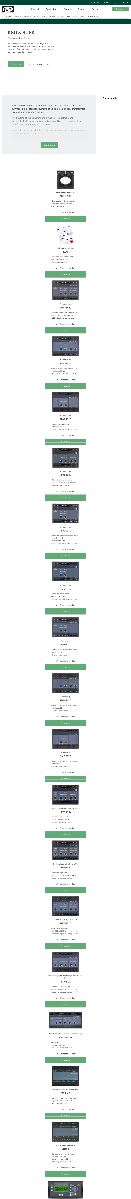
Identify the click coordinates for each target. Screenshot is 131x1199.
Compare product (39, 64)
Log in (115, 2)
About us (95, 2)
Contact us (120, 9)
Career (106, 2)
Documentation (110, 98)
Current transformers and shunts (71, 16)
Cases (95, 9)
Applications (52, 9)
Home (8, 16)
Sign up (125, 2)
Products (35, 9)
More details (65, 219)
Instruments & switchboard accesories (40, 16)
